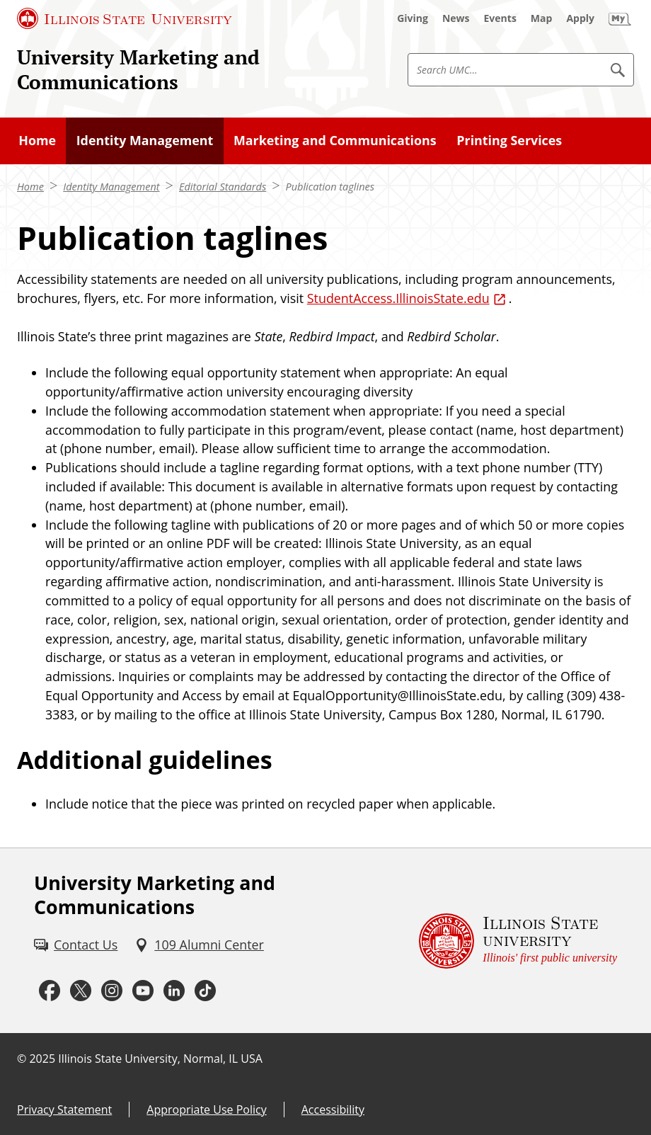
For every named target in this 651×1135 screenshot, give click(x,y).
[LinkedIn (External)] (174, 990)
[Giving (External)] (412, 18)
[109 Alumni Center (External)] (199, 944)
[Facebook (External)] (49, 990)
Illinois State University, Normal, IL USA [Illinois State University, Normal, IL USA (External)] (160, 1058)
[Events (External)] (500, 18)
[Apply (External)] (580, 18)
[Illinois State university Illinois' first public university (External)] (518, 940)
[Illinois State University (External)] (124, 18)
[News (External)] (456, 18)
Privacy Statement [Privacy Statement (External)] (64, 1109)
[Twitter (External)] (80, 990)
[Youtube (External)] (143, 990)
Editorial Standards (222, 186)
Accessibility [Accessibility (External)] (332, 1109)
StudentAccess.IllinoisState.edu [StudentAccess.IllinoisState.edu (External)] (398, 298)
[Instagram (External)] (111, 990)
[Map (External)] (541, 18)
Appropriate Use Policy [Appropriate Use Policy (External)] (206, 1109)
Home (30, 186)
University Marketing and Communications (138, 69)
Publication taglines (329, 186)
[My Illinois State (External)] (620, 18)
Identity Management (111, 186)
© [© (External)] (21, 1058)
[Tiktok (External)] (205, 990)
